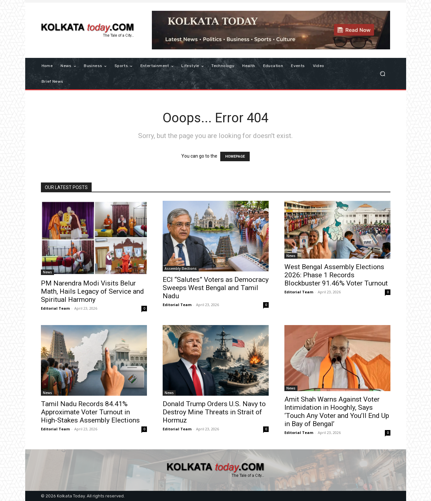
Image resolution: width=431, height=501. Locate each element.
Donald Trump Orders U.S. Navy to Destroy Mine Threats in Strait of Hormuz (214, 412)
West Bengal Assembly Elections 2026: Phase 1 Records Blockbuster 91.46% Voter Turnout (336, 275)
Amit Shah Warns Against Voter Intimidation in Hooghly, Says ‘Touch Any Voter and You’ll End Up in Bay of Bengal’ (336, 411)
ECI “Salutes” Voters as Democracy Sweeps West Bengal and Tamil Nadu (216, 288)
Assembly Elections (181, 268)
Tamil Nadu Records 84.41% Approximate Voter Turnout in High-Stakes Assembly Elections (90, 412)
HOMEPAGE (235, 156)
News (47, 272)
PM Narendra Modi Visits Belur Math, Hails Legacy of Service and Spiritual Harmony (92, 291)
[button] (382, 73)
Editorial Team (55, 308)
